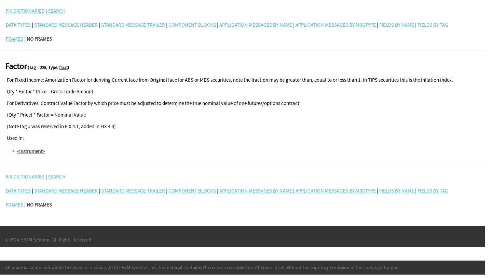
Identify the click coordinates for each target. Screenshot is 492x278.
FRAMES (14, 39)
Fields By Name (396, 25)
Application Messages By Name (255, 25)
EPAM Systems (35, 240)
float (63, 67)
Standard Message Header (66, 25)
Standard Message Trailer (133, 25)
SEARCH (57, 11)
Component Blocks (192, 25)
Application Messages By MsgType (336, 25)
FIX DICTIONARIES (25, 11)
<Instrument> (31, 151)
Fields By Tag (433, 25)
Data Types (18, 25)
